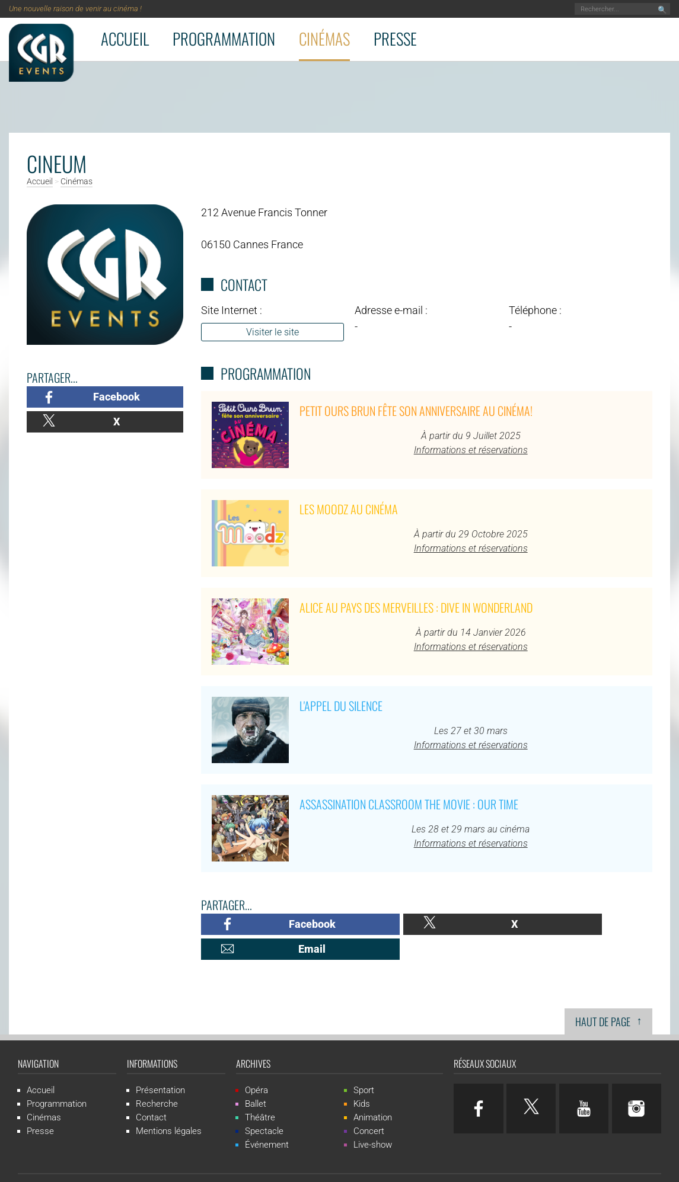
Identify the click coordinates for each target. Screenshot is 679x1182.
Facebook (116, 396)
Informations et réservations (471, 450)
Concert (368, 1106)
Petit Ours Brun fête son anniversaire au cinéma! (416, 410)
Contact (151, 1092)
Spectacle (264, 1106)
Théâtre (260, 1092)
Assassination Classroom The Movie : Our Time (408, 804)
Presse (395, 38)
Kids (361, 1079)
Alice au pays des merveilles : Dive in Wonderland (416, 607)
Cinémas (324, 38)
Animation (372, 1092)
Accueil (125, 38)
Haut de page (608, 995)
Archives (253, 1039)
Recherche (157, 1079)
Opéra (256, 1065)
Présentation (160, 1065)
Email (590, 924)
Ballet (255, 1079)
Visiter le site (272, 332)
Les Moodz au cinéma (348, 509)
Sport (363, 1065)
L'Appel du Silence (340, 706)
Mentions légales (169, 1106)
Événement (267, 1119)
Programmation (224, 38)
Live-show (372, 1119)
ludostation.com (460, 1165)
